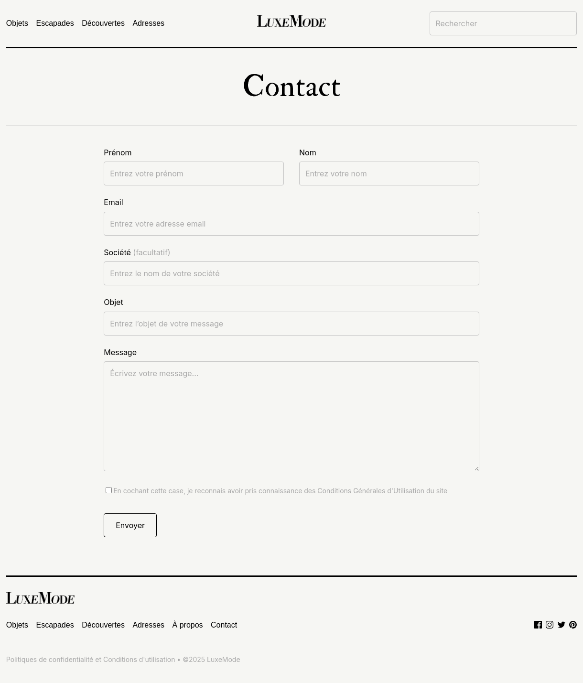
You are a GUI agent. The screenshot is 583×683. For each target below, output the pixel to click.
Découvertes (103, 23)
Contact (224, 625)
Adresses (148, 23)
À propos (188, 625)
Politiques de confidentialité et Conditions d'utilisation (90, 659)
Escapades (55, 23)
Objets (17, 23)
